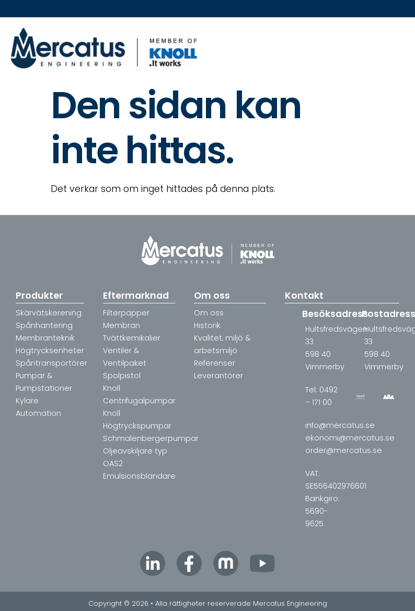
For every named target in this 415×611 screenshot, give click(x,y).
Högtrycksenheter (50, 350)
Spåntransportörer (51, 363)
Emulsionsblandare (139, 476)
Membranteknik (45, 338)
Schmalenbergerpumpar (151, 438)
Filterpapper (126, 313)
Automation (38, 413)
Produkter (39, 295)
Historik (207, 325)
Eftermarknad (136, 295)
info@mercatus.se (340, 425)
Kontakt (304, 295)
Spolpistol (122, 375)
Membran (121, 325)
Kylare (27, 400)
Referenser (214, 363)
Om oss (212, 295)
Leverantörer (218, 375)
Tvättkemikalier (131, 338)
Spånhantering (44, 325)
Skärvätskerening (49, 313)
